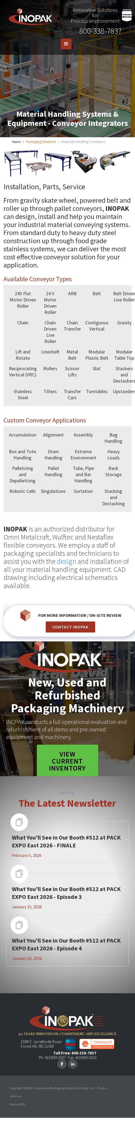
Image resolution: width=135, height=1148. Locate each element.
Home (16, 142)
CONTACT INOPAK (70, 627)
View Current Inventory (67, 761)
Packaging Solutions (41, 141)
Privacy (102, 1088)
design (66, 561)
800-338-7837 (100, 31)
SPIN (22, 1104)
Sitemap (16, 1096)
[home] (33, 15)
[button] (66, 44)
